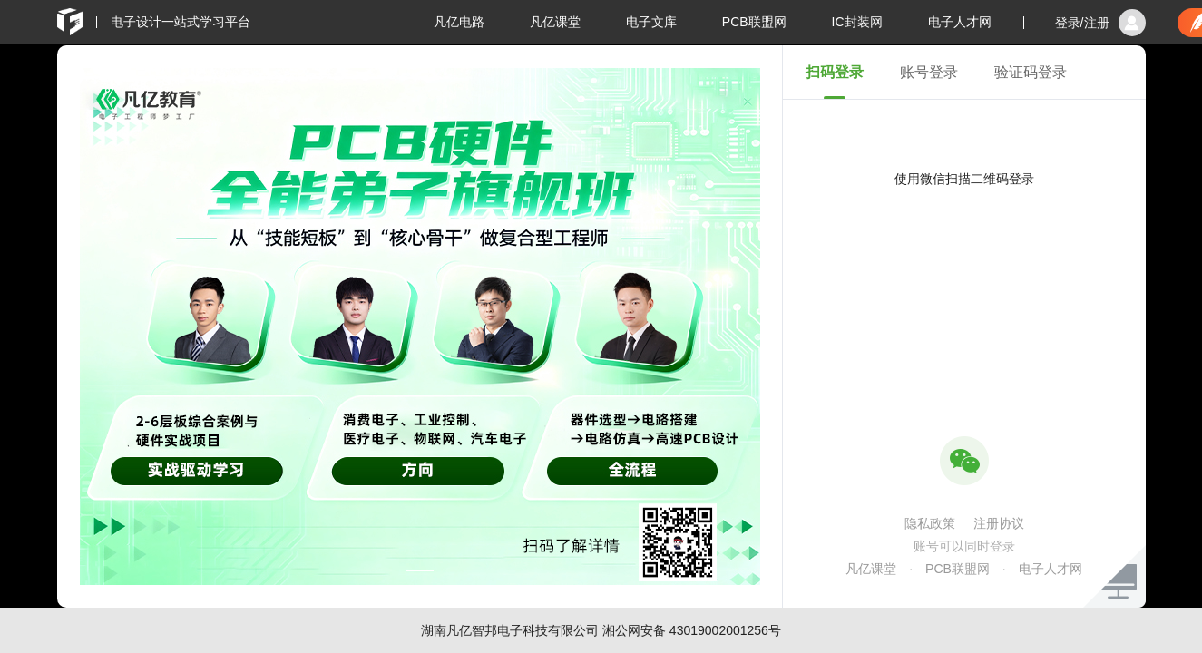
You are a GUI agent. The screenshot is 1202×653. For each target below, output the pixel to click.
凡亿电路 (459, 22)
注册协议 (998, 523)
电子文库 (651, 22)
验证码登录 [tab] (1030, 72)
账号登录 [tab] (929, 72)
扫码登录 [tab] (835, 72)
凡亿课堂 (555, 22)
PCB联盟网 (754, 22)
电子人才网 (960, 22)
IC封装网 (857, 22)
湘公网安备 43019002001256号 (691, 630)
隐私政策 (929, 523)
